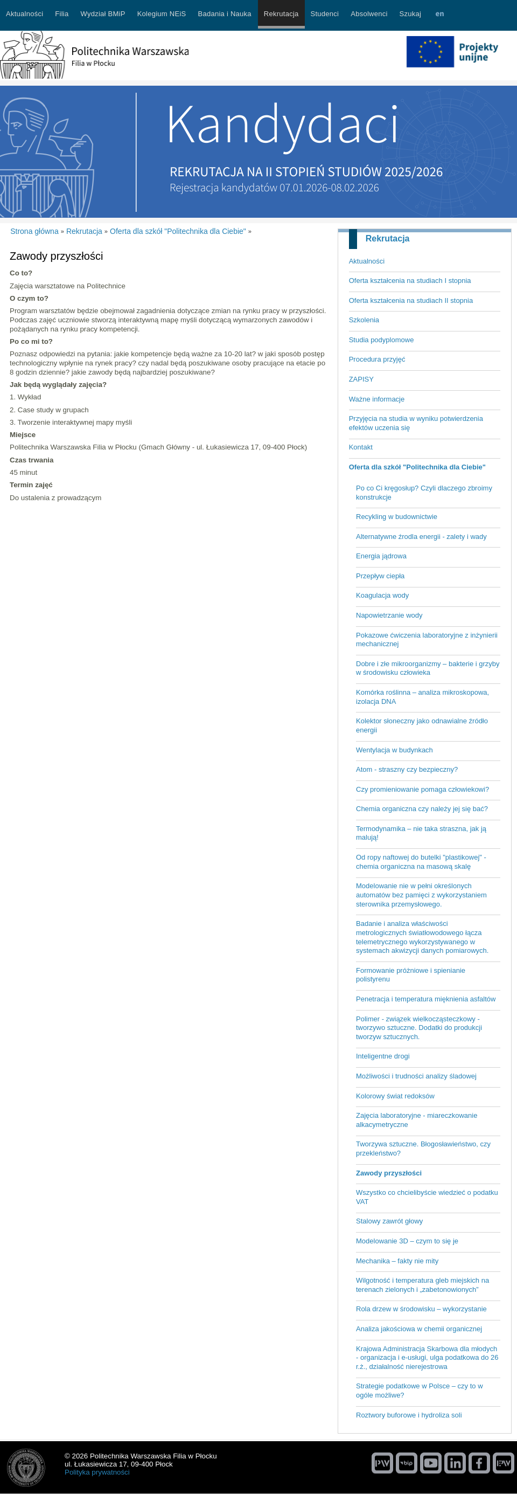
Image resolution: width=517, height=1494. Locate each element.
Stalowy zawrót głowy (389, 1221)
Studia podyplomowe (381, 340)
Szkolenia (364, 320)
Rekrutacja (388, 238)
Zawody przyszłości (389, 1173)
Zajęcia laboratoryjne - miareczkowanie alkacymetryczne (416, 1120)
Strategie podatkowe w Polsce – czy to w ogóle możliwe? (419, 1390)
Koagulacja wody (382, 595)
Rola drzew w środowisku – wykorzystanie (421, 1309)
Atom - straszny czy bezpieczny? (407, 769)
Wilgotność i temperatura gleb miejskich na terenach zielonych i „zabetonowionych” (422, 1285)
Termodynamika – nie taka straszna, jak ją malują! (421, 833)
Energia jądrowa (381, 556)
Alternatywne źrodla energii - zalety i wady (421, 536)
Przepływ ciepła (380, 576)
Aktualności (367, 261)
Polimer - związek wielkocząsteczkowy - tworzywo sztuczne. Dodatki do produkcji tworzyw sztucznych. (419, 1028)
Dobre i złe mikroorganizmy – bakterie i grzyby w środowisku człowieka (428, 668)
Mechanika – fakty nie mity (397, 1261)
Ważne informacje (377, 399)
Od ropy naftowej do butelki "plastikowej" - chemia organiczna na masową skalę (421, 861)
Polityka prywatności (97, 1472)
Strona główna (34, 231)
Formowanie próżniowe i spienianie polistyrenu (410, 975)
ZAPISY (361, 379)
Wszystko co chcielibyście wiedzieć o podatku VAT (427, 1197)
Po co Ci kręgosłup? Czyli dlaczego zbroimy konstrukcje (424, 492)
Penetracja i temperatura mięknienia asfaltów (425, 999)
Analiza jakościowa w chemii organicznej (419, 1329)
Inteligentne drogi (383, 1056)
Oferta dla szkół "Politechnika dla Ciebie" (417, 467)
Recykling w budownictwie (396, 517)
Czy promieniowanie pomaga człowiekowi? (422, 789)
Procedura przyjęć (377, 359)
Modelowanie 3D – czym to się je (407, 1241)
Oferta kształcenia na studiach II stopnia (411, 300)
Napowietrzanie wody (389, 615)
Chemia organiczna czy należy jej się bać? (422, 809)
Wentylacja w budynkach (394, 750)
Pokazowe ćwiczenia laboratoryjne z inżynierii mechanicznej (427, 639)
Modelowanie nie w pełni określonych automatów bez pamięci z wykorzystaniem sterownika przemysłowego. (421, 895)
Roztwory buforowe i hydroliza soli (409, 1415)
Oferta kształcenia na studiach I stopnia (410, 280)
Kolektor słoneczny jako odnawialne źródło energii (422, 725)
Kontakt (361, 447)
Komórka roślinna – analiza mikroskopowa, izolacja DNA (422, 697)
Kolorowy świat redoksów (395, 1096)
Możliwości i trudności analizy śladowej (416, 1076)
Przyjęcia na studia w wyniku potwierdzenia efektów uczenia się (416, 423)
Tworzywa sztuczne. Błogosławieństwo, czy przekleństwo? (423, 1148)
